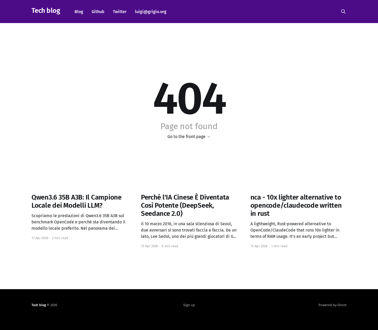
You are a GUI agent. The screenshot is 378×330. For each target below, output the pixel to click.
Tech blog (46, 11)
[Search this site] (343, 11)
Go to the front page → (189, 136)
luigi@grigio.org (150, 11)
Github (98, 11)
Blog (79, 11)
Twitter (120, 11)
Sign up (189, 305)
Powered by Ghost (332, 305)
